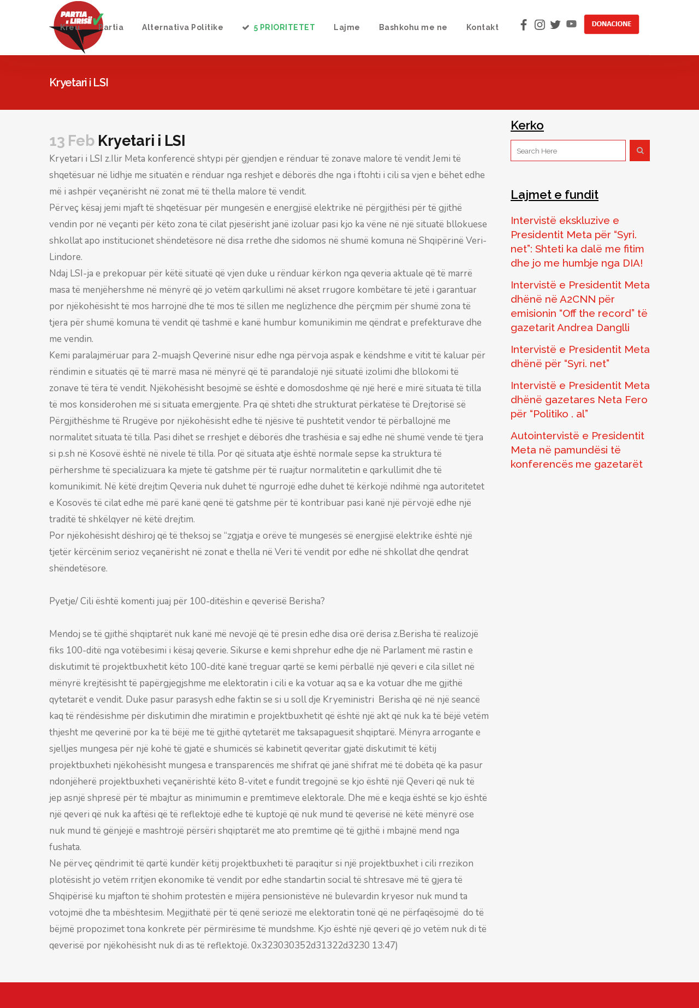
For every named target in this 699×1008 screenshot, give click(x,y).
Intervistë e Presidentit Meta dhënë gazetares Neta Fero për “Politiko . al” (580, 399)
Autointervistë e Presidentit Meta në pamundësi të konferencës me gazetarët (577, 449)
